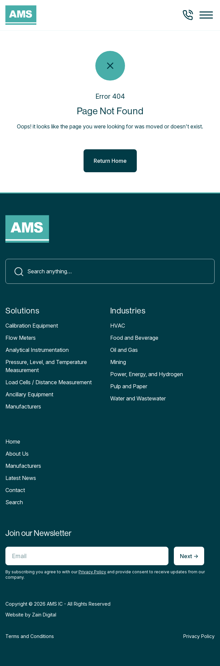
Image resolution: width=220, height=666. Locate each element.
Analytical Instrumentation (37, 349)
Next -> (189, 556)
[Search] (110, 271)
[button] (206, 15)
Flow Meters (20, 337)
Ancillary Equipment (29, 394)
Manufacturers (23, 465)
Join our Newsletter (38, 533)
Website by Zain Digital (30, 614)
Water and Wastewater (138, 398)
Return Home (110, 160)
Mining (118, 362)
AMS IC (55, 604)
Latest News (20, 478)
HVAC (117, 325)
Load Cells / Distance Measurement (48, 382)
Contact (15, 490)
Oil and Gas (124, 349)
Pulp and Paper (128, 386)
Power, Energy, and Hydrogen (146, 374)
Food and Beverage (134, 337)
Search (14, 502)
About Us (17, 453)
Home (12, 441)
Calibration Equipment (31, 325)
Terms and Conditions (29, 636)
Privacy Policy (92, 571)
